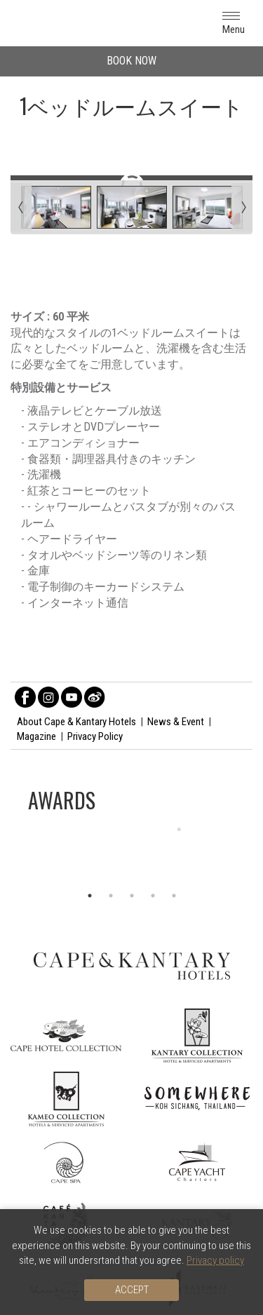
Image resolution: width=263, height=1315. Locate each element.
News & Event (175, 721)
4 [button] (153, 896)
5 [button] (174, 896)
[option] (131, 853)
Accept (132, 1289)
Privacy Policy (95, 736)
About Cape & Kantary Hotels (76, 721)
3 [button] (132, 896)
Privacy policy (215, 1260)
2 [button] (111, 896)
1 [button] (90, 896)
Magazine (36, 736)
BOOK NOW (131, 60)
